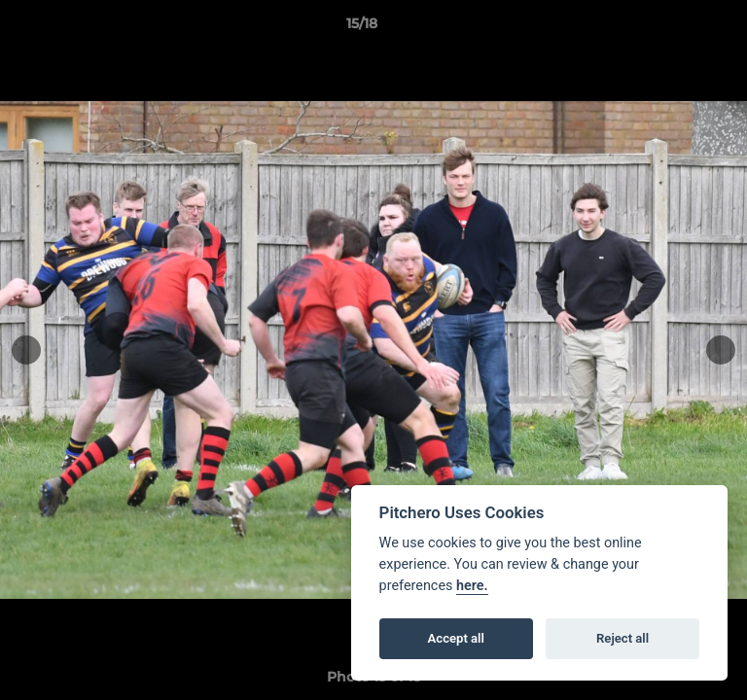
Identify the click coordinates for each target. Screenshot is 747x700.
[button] (677, 28)
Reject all (622, 638)
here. (472, 586)
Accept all (456, 638)
